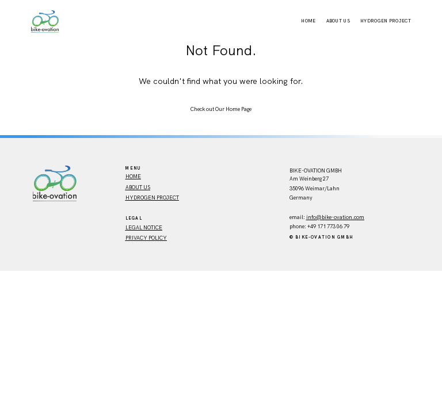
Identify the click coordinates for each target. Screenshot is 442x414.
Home (308, 21)
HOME (133, 176)
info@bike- (320, 217)
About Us (338, 21)
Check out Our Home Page (221, 109)
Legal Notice (143, 227)
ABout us (137, 187)
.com (358, 217)
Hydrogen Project (385, 21)
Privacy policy (146, 238)
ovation (343, 217)
